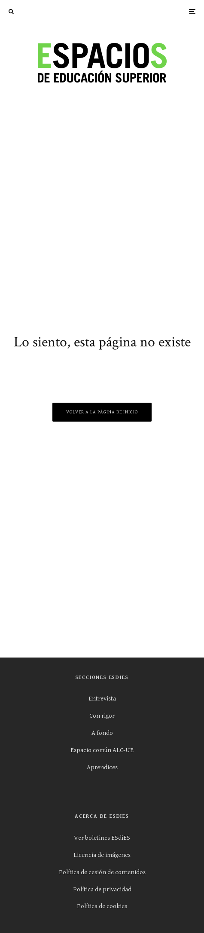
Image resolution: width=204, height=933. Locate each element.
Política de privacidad (102, 889)
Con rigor (102, 715)
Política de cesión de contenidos (102, 872)
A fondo (102, 733)
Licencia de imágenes (102, 855)
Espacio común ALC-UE (102, 750)
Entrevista (102, 698)
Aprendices (102, 767)
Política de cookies (102, 906)
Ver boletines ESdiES (102, 837)
